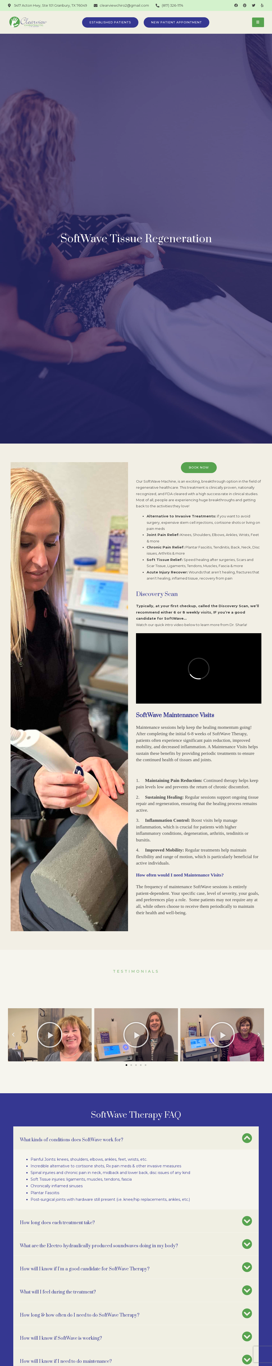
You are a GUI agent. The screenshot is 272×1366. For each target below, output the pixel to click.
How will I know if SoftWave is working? (61, 1334)
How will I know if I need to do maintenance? (66, 1357)
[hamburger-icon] (258, 22)
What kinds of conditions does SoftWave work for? (71, 1135)
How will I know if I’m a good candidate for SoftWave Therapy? (85, 1264)
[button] (126, 1060)
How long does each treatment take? (57, 1218)
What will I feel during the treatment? (58, 1288)
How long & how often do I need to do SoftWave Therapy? (79, 1311)
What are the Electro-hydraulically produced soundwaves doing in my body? (99, 1241)
